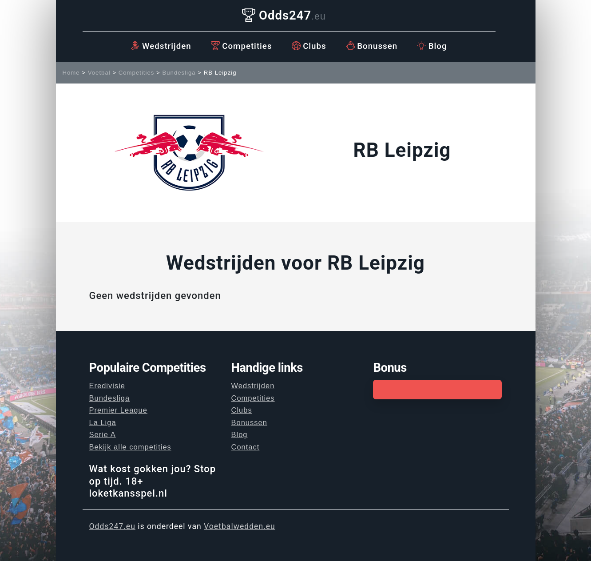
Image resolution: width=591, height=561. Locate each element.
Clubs (309, 46)
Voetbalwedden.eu (239, 526)
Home (71, 72)
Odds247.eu (112, 526)
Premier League (118, 410)
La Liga (102, 422)
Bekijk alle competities (130, 447)
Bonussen (372, 46)
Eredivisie (107, 386)
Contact (245, 447)
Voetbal (99, 72)
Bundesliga (178, 72)
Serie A (102, 434)
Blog (432, 46)
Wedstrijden (161, 46)
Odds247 (284, 15)
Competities (241, 46)
